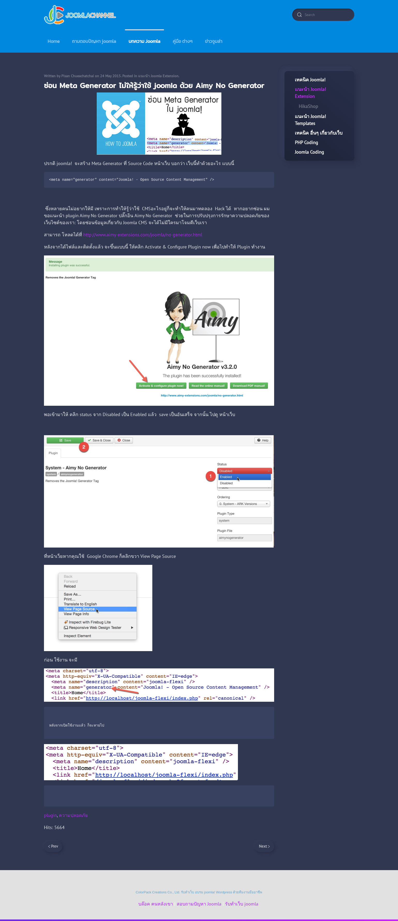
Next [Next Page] (264, 846)
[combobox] (323, 15)
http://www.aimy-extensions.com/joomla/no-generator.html (142, 235)
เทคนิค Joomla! (310, 80)
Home (54, 41)
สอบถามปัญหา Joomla (199, 904)
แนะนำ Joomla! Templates (310, 119)
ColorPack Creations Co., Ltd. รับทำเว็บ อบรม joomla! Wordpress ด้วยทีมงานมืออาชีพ (199, 892)
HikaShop (308, 106)
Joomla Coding (309, 152)
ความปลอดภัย (73, 815)
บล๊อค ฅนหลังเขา (155, 904)
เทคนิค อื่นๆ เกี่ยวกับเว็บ (318, 133)
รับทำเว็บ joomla (241, 904)
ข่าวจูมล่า (213, 41)
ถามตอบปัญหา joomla (94, 41)
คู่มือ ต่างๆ (183, 41)
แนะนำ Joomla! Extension (310, 92)
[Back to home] (80, 14)
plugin (50, 815)
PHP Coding (306, 142)
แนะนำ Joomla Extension (158, 76)
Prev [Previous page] (53, 846)
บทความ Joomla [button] (144, 41)
